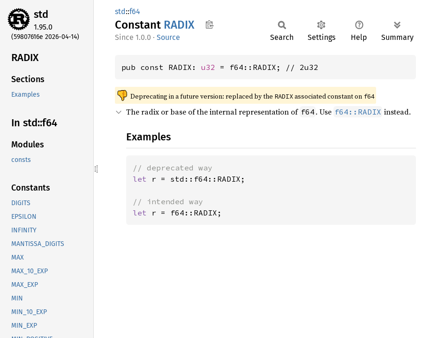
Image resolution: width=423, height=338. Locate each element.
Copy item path (209, 24)
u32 (208, 67)
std (41, 14)
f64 (134, 11)
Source (168, 37)
